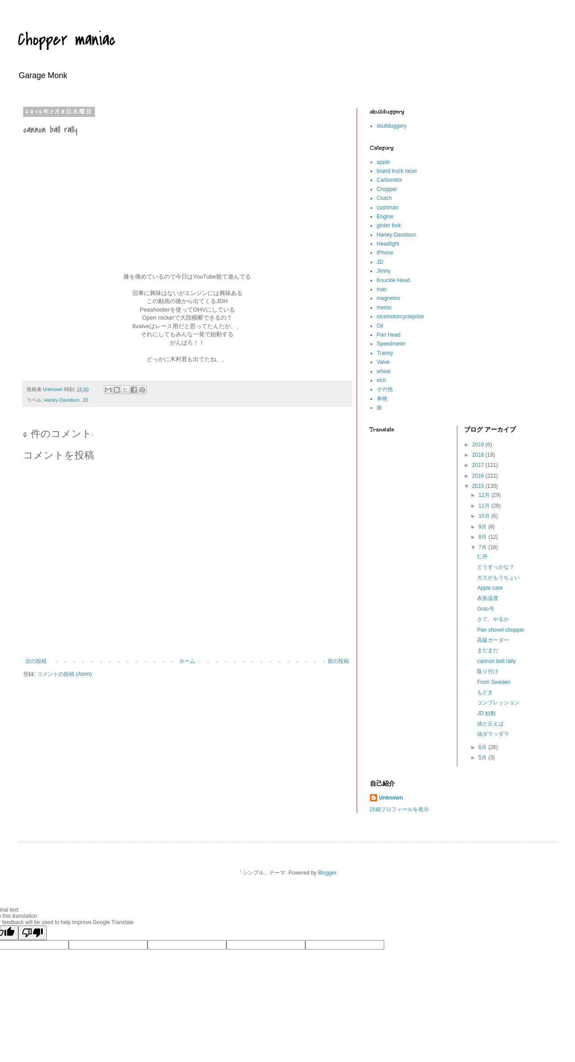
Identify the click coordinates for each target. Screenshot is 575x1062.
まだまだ (487, 650)
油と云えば (490, 723)
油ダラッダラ (493, 734)
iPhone (385, 253)
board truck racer (397, 171)
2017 (478, 465)
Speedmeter (391, 344)
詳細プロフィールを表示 (399, 809)
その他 (385, 389)
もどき (485, 692)
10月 (484, 516)
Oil (380, 326)
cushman (387, 207)
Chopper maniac (66, 40)
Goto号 (485, 609)
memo (384, 307)
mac (382, 289)
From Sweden (493, 682)
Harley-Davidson (62, 400)
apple (383, 162)
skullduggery (392, 126)
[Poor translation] (32, 932)
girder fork (389, 225)
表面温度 (487, 598)
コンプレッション (498, 703)
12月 (484, 495)
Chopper (387, 189)
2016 (478, 476)
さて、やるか (493, 619)
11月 (484, 506)
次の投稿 (36, 661)
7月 (483, 547)
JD (85, 400)
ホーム (187, 661)
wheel (383, 371)
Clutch (384, 198)
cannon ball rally (496, 661)
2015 (478, 486)
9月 (483, 527)
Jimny (383, 271)
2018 (478, 455)
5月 (483, 757)
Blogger (327, 873)
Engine (385, 216)
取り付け (487, 671)
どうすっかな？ (495, 567)
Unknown (391, 798)
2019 (478, 444)
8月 (483, 537)
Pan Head (388, 335)
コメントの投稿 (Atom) (64, 674)
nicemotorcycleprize (400, 316)
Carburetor (389, 180)
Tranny (385, 353)
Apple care (489, 588)
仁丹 (482, 557)
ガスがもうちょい (498, 578)
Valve (383, 362)
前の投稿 (338, 661)
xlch (381, 380)
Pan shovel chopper (500, 630)
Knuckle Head (393, 280)
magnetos (388, 298)
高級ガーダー (493, 640)
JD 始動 (486, 713)
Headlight (388, 244)
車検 (382, 399)
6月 (483, 747)
